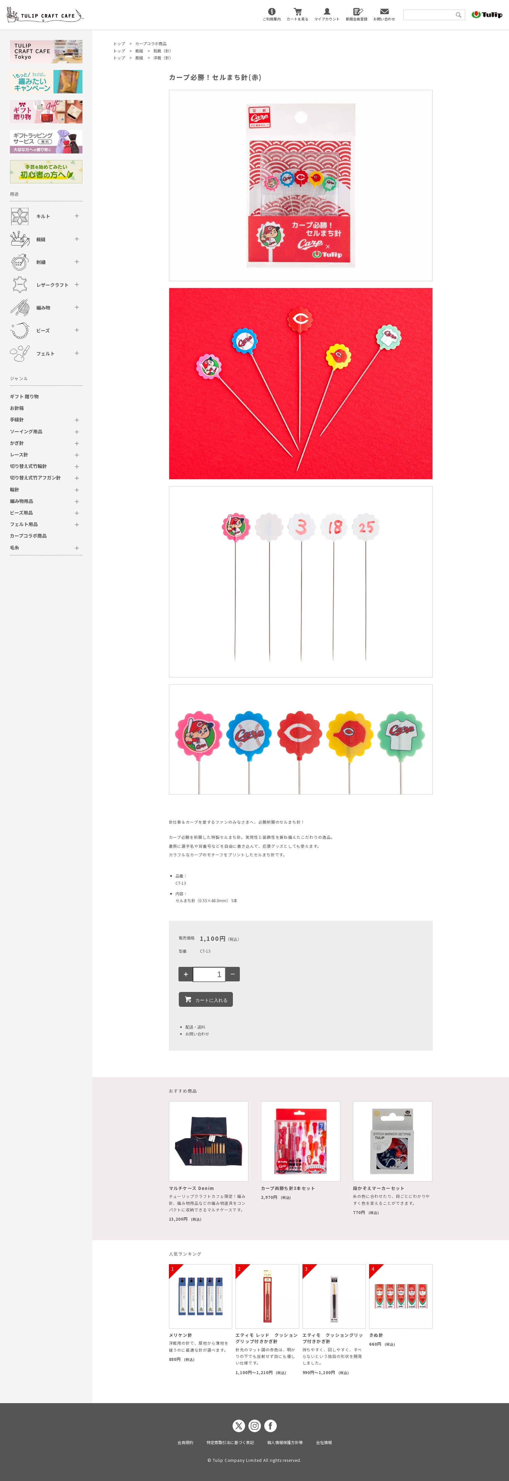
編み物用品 (21, 501)
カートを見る (297, 18)
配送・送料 (195, 1027)
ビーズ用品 (21, 512)
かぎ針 (17, 443)
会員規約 (185, 1442)
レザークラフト (52, 284)
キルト (43, 216)
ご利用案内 (272, 18)
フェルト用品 (24, 524)
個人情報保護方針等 (285, 1442)
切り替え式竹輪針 (28, 466)
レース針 (19, 454)
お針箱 (17, 408)
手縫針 (17, 419)
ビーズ (43, 330)
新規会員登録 (356, 18)
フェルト (45, 353)
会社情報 (324, 1442)
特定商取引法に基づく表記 (230, 1442)
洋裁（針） (163, 57)
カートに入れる (206, 999)
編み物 (43, 307)
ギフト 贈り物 (24, 396)
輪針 (14, 489)
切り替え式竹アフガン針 (35, 477)
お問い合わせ (384, 18)
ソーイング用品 (26, 431)
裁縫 (139, 50)
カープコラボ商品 (151, 43)
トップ (119, 43)
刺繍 (41, 262)
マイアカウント (327, 18)
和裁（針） (163, 50)
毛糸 (14, 547)
